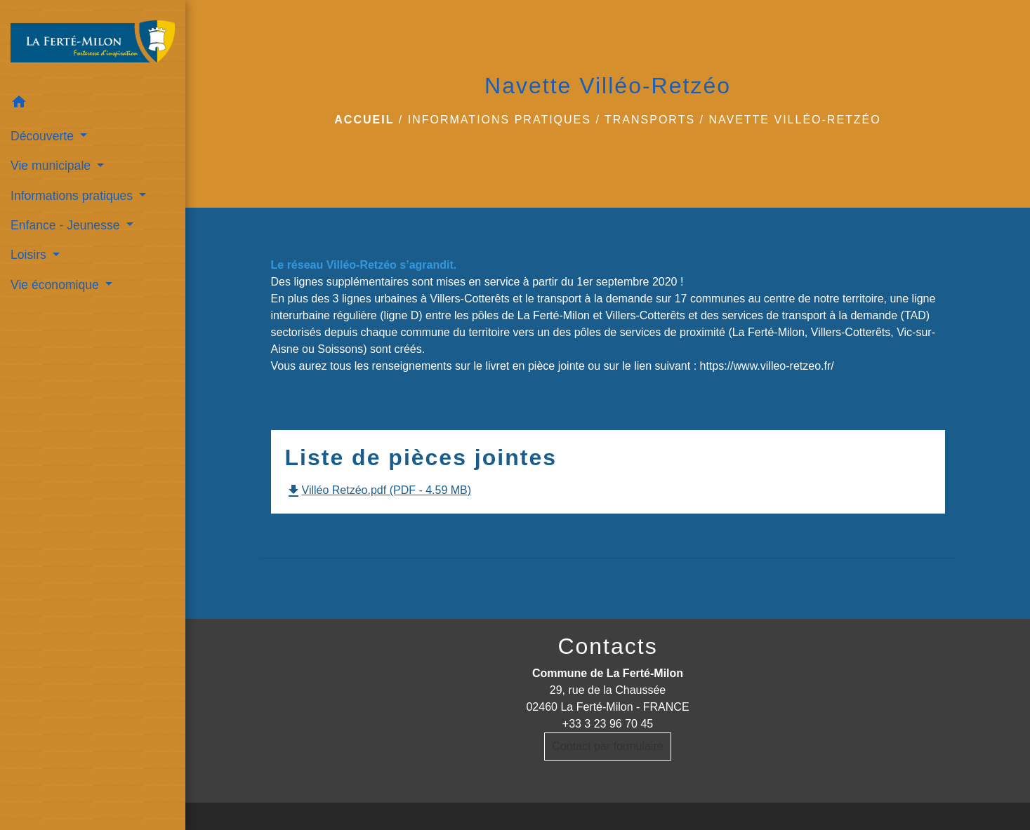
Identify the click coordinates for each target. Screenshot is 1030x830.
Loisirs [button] (30, 255)
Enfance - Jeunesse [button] (67, 225)
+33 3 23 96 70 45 (607, 724)
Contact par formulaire (607, 746)
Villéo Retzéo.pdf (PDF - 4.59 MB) (378, 490)
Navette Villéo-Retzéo (794, 120)
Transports (650, 120)
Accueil (364, 120)
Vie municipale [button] (52, 166)
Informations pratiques (499, 120)
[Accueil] (93, 44)
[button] (93, 104)
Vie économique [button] (57, 285)
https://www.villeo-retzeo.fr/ (767, 366)
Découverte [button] (44, 136)
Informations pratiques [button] (73, 196)
